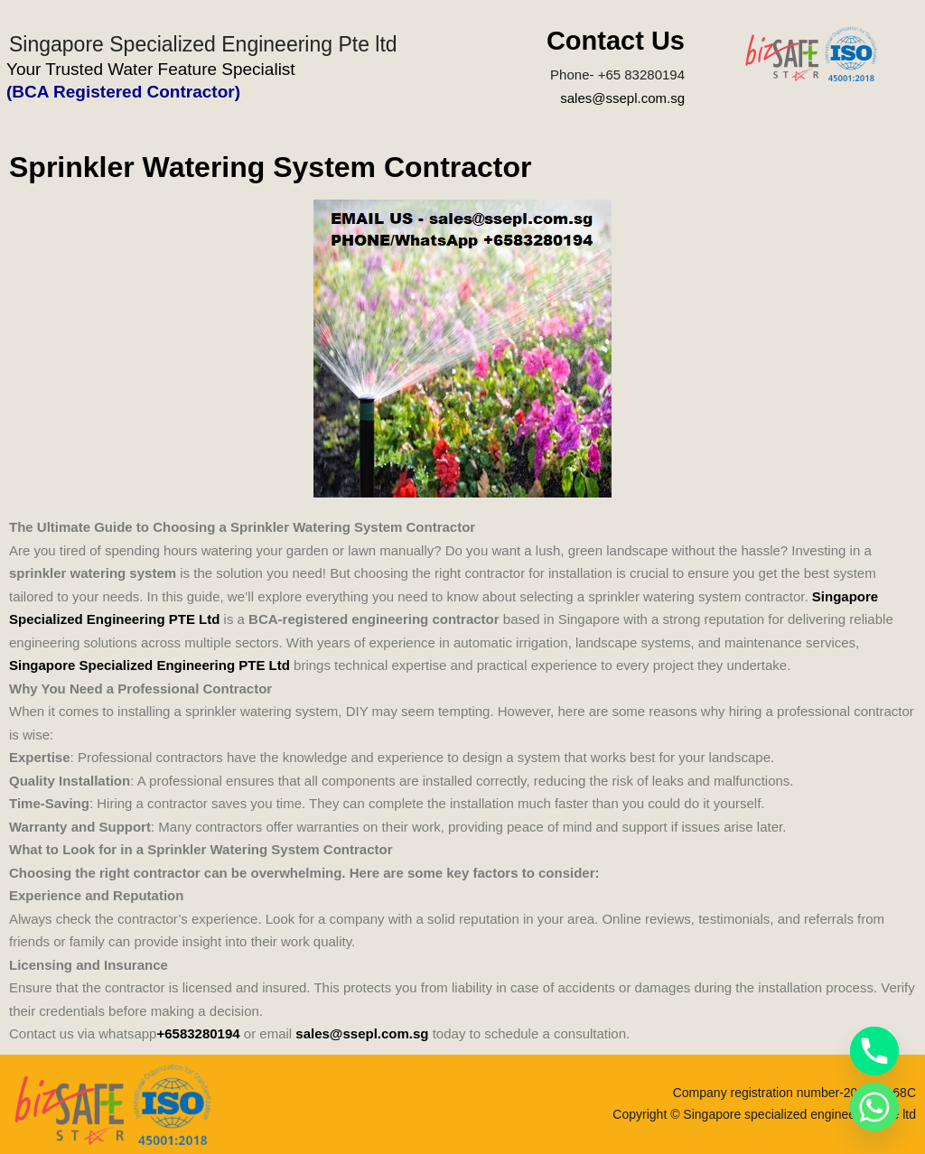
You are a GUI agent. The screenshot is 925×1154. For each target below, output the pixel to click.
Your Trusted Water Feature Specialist (150, 69)
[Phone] (874, 1051)
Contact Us (616, 40)
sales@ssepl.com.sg (622, 98)
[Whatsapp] (874, 1107)
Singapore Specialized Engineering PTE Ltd (149, 665)
